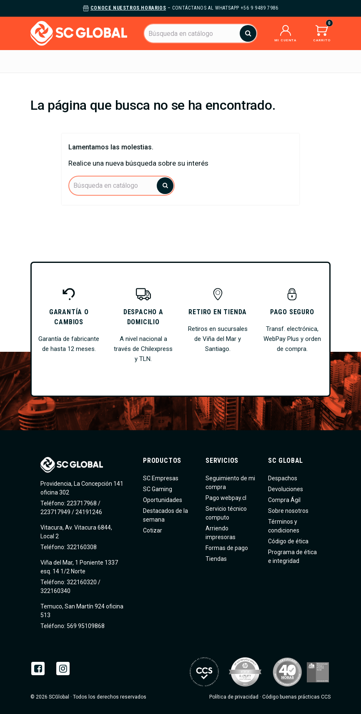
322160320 (81, 582)
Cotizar (152, 530)
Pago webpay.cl (226, 498)
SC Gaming (157, 489)
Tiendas (216, 558)
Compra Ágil (284, 500)
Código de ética (288, 541)
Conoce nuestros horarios (128, 8)
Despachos (282, 478)
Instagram (63, 668)
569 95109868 (85, 626)
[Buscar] (200, 33)
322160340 (55, 591)
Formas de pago (227, 548)
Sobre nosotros (288, 510)
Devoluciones (285, 489)
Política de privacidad (233, 697)
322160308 (81, 547)
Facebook (38, 668)
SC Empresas (160, 478)
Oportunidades (162, 500)
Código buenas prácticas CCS (296, 697)
